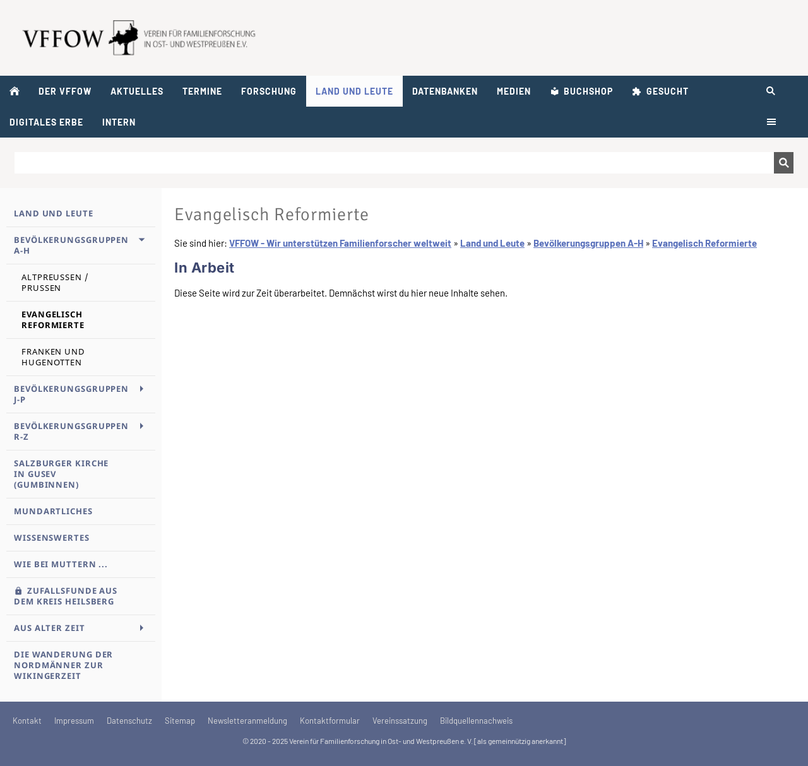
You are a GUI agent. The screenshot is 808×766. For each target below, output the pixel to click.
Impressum (74, 721)
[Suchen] (394, 163)
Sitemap (180, 721)
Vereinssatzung (399, 721)
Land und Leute (492, 243)
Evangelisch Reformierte (704, 243)
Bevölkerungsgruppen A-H (588, 243)
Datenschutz (129, 721)
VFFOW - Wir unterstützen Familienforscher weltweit (340, 243)
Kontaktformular (330, 721)
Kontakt (27, 721)
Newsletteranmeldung (247, 721)
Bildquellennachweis (476, 721)
